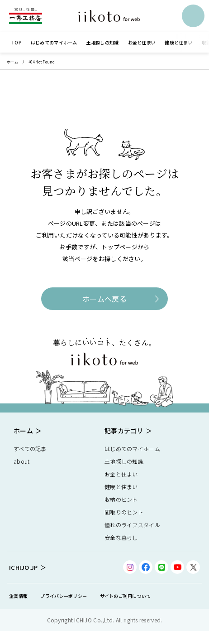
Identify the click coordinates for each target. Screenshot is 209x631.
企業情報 (18, 595)
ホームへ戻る (104, 298)
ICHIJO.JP (23, 567)
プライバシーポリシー (63, 595)
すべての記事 (30, 448)
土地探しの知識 (123, 461)
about (21, 461)
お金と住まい (121, 474)
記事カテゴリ (123, 430)
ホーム (12, 61)
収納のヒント (121, 499)
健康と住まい (121, 486)
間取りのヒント (123, 512)
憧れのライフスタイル (132, 525)
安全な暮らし (121, 537)
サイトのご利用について (125, 595)
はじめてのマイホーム (132, 448)
